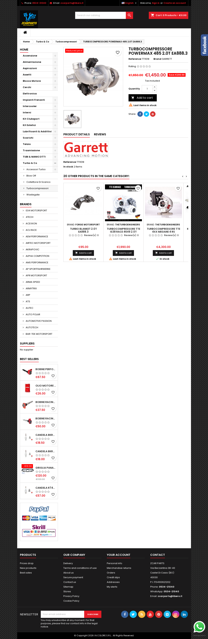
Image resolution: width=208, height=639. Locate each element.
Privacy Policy (71, 596)
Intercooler (30, 106)
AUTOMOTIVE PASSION (38, 321)
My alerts (112, 586)
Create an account (174, 3)
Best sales (26, 572)
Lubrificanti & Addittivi (37, 131)
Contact (157, 555)
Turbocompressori (37, 188)
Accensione (30, 55)
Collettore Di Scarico (38, 182)
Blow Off (31, 175)
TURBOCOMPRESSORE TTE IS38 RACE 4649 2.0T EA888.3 (123, 231)
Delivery (68, 563)
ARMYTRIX (31, 288)
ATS (27, 301)
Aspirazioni (30, 68)
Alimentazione (32, 62)
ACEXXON (31, 223)
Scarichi (28, 137)
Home (24, 49)
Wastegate (33, 194)
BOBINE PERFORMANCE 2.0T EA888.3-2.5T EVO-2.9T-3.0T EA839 (45, 369)
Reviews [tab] (100, 134)
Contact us (69, 582)
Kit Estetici (29, 125)
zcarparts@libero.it (71, 3)
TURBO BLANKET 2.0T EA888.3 (83, 230)
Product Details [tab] (76, 134)
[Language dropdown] (129, 3)
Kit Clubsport (31, 119)
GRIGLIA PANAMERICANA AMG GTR (45, 467)
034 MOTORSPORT (36, 210)
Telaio (27, 144)
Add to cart (142, 98)
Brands (25, 204)
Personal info (114, 563)
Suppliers (27, 343)
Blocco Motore (32, 81)
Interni (27, 112)
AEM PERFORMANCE (36, 236)
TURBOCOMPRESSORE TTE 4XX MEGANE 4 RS (163, 230)
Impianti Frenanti (34, 100)
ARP (27, 295)
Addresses (113, 582)
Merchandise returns (119, 568)
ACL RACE (31, 230)
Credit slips (113, 577)
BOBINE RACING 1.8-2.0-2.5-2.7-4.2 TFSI (45, 402)
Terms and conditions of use (80, 568)
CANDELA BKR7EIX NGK (45, 451)
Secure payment (73, 577)
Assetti (27, 74)
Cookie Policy (71, 601)
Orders (111, 572)
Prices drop (26, 563)
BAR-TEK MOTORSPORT (38, 334)
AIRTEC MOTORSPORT (38, 243)
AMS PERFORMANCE (36, 262)
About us (68, 572)
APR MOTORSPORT (36, 275)
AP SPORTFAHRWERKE (38, 269)
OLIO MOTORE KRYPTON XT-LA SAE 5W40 (45, 385)
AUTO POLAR (32, 314)
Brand (157, 59)
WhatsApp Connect (199, 635)
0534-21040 (39, 3)
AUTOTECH (31, 327)
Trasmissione (31, 150)
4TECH (29, 217)
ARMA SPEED (32, 282)
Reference (135, 59)
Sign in (155, 3)
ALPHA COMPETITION (37, 256)
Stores (67, 591)
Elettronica (30, 93)
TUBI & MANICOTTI (34, 156)
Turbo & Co (30, 163)
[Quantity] (147, 88)
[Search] (104, 15)
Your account (118, 555)
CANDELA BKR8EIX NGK (45, 434)
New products (28, 568)
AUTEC (29, 308)
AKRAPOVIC (32, 249)
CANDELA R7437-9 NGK (45, 487)
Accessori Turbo (36, 169)
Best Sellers (29, 359)
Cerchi (27, 87)
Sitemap (68, 586)
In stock (68, 166)
